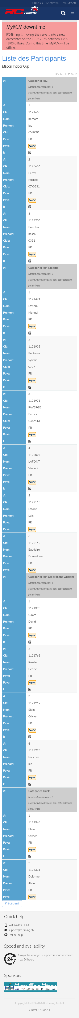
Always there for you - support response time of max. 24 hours (38, 957)
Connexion (69, 3)
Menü (72, 13)
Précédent (12, 903)
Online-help (16, 935)
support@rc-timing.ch (21, 930)
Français (37, 3)
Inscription (52, 3)
